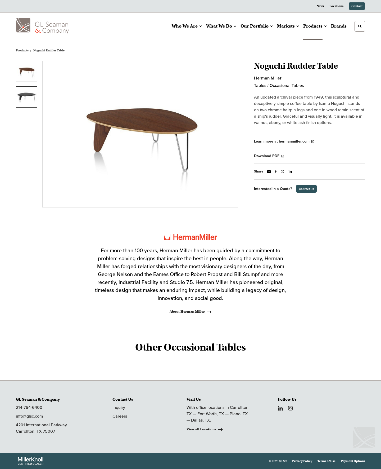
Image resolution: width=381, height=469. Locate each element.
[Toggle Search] (360, 26)
